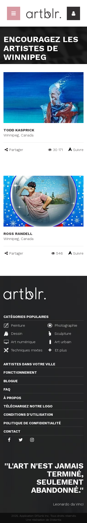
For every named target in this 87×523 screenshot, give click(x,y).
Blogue (10, 381)
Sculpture (60, 333)
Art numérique (19, 342)
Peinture (14, 325)
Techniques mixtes (23, 350)
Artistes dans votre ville (29, 364)
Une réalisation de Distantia (43, 519)
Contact (11, 431)
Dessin (13, 333)
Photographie (62, 325)
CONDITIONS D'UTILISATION (28, 414)
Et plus (57, 350)
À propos (12, 398)
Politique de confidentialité (32, 423)
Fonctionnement (20, 372)
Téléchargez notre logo (27, 406)
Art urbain (59, 341)
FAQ (6, 389)
